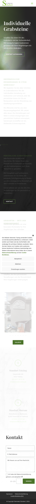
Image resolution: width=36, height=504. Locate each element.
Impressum (9, 494)
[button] (33, 235)
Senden (29, 481)
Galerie (18, 342)
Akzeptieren (18, 259)
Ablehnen (18, 264)
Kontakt (9, 201)
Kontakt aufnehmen (14, 54)
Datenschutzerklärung (21, 494)
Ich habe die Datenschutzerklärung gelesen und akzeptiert (19, 475)
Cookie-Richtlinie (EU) (17, 496)
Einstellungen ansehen (18, 269)
